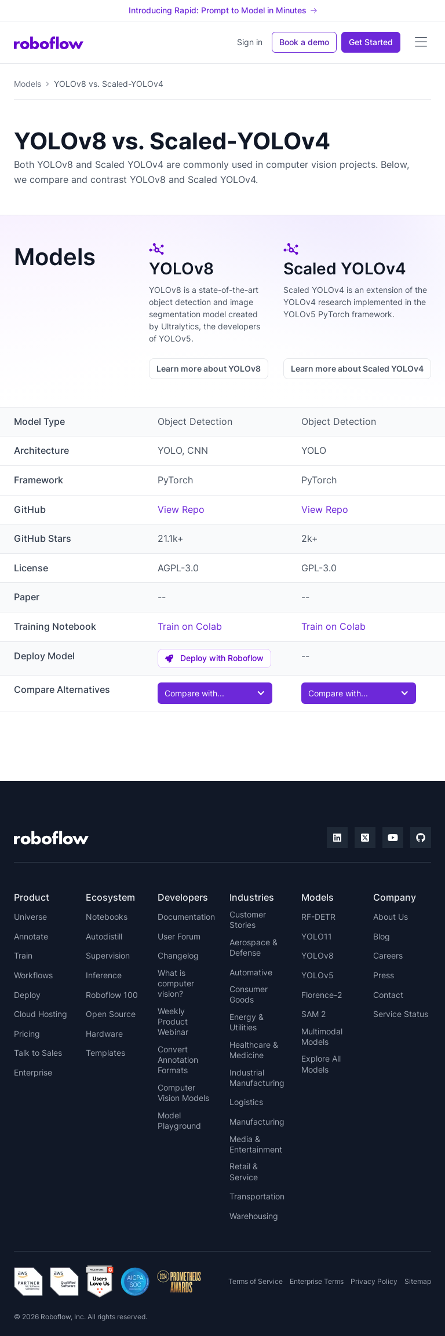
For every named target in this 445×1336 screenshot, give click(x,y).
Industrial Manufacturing (256, 1077)
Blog (381, 936)
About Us (390, 917)
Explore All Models (321, 1064)
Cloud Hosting (40, 1014)
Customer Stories (247, 919)
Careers (388, 955)
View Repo (181, 509)
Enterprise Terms (317, 1281)
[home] (48, 42)
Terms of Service (255, 1281)
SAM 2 (313, 1014)
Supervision (108, 955)
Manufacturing (256, 1121)
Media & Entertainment (255, 1144)
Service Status (400, 1014)
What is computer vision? (176, 983)
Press (383, 975)
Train (23, 955)
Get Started (371, 42)
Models (27, 84)
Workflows (33, 975)
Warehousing (253, 1216)
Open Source (111, 1014)
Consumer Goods (248, 994)
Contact (388, 995)
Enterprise (33, 1072)
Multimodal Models (321, 1036)
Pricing (27, 1033)
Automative (250, 972)
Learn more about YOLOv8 (208, 368)
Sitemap (417, 1281)
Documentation (186, 917)
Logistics (246, 1102)
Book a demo (304, 42)
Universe (30, 917)
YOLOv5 (317, 975)
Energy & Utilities (246, 1022)
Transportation (256, 1196)
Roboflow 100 (112, 995)
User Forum (179, 936)
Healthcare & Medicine (253, 1050)
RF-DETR (318, 917)
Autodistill (104, 936)
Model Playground (179, 1120)
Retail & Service (243, 1171)
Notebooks (106, 917)
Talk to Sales (38, 1053)
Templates (105, 1053)
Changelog (178, 955)
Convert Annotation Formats (178, 1059)
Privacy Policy (374, 1281)
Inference (104, 975)
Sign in (249, 42)
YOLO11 (316, 936)
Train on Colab (190, 626)
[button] (420, 42)
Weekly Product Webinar (173, 1021)
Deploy (27, 995)
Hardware (104, 1033)
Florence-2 (321, 995)
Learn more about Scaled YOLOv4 (357, 368)
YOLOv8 (317, 955)
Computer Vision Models (183, 1092)
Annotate (31, 936)
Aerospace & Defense (253, 947)
